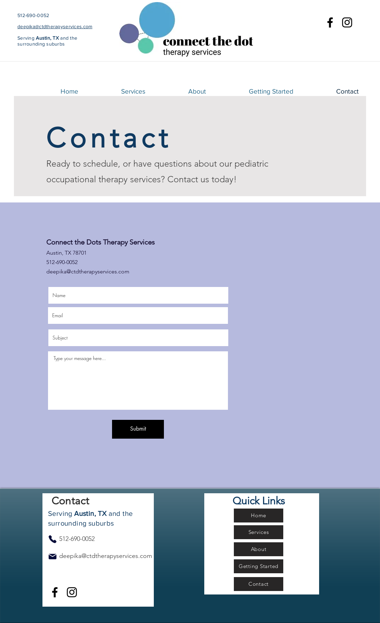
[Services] (258, 532)
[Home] (258, 515)
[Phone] (52, 539)
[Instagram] (347, 22)
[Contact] (258, 584)
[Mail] (52, 556)
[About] (258, 549)
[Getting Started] (258, 566)
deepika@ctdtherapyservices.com (54, 26)
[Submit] (138, 429)
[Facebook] (330, 22)
